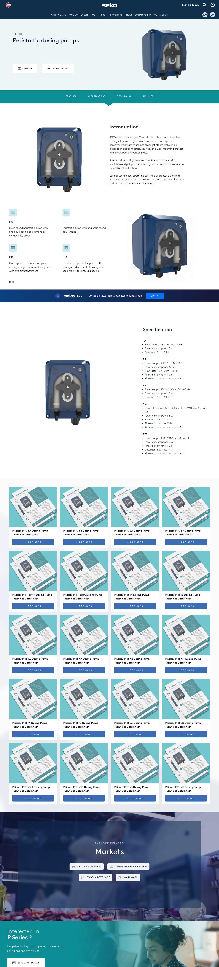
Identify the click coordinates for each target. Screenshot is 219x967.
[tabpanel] (59, 241)
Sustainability (143, 15)
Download (33, 542)
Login (155, 295)
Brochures (117, 15)
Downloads (124, 96)
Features (71, 96)
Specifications (96, 96)
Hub (93, 15)
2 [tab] (13, 282)
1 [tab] (10, 282)
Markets (103, 15)
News (129, 15)
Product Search (78, 15)
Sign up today (190, 4)
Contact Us (161, 15)
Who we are (58, 15)
